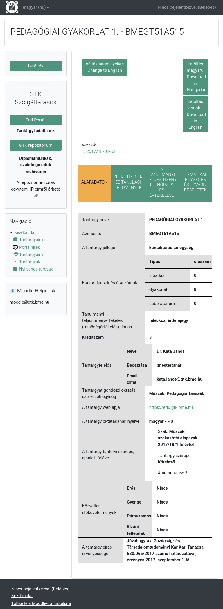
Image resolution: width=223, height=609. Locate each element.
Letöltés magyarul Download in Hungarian (196, 76)
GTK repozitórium (35, 145)
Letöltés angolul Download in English (196, 114)
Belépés (207, 7)
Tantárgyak (29, 261)
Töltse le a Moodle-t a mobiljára (41, 603)
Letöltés (35, 66)
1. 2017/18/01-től (98, 151)
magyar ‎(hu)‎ (34, 7)
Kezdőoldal (24, 232)
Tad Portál (36, 120)
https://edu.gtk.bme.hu (171, 407)
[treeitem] (36, 250)
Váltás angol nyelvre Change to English (105, 67)
